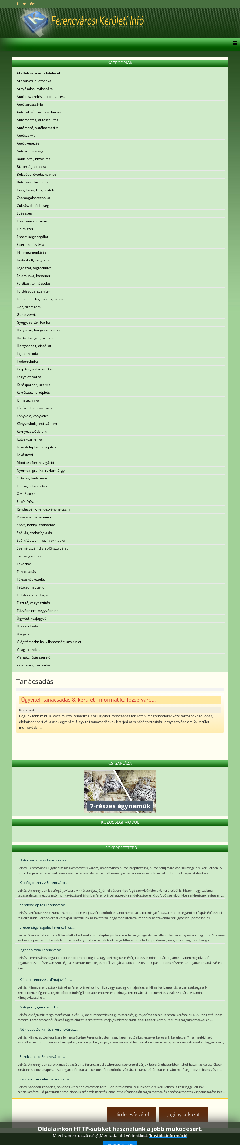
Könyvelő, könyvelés (33, 415)
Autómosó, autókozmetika (38, 127)
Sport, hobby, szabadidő (36, 524)
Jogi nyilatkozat (183, 1114)
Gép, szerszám (29, 306)
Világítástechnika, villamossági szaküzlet (49, 641)
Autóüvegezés (28, 143)
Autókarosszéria (30, 104)
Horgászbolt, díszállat (34, 345)
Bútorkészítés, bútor (33, 182)
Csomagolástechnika (33, 197)
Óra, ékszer (26, 493)
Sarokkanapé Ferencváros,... (42, 1056)
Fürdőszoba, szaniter (33, 291)
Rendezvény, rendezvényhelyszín (43, 509)
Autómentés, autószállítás (37, 119)
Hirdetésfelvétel (132, 1114)
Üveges (23, 633)
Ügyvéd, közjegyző (31, 618)
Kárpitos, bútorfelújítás (35, 369)
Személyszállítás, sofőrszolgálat (42, 548)
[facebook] (18, 3)
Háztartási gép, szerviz (35, 338)
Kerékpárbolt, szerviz (33, 384)
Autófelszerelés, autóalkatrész (41, 96)
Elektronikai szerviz (32, 221)
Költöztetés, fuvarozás (34, 408)
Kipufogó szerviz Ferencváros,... (45, 882)
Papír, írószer (27, 501)
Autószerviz (26, 135)
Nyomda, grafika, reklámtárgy (41, 470)
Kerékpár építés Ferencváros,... (44, 904)
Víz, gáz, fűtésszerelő (33, 657)
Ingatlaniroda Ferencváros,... (42, 949)
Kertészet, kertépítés (33, 392)
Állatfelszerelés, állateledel (38, 73)
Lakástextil (25, 454)
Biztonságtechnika (31, 166)
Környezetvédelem (32, 431)
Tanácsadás (26, 571)
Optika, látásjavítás (32, 486)
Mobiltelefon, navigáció (35, 462)
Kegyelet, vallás (29, 376)
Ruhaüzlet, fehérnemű (34, 517)
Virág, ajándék (28, 649)
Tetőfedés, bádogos (32, 595)
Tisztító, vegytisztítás (33, 602)
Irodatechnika (28, 361)
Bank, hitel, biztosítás (33, 158)
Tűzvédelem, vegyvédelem (38, 610)
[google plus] (32, 3)
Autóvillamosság (30, 151)
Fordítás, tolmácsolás (34, 283)
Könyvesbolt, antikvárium (37, 423)
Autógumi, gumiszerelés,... (41, 1007)
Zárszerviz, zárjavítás (34, 665)
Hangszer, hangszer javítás (38, 330)
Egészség (24, 213)
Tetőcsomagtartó (30, 587)
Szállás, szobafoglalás (34, 532)
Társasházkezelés (31, 579)
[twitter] (24, 3)
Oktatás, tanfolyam (32, 478)
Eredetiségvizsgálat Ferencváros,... (47, 927)
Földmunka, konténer (33, 275)
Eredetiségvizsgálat (32, 236)
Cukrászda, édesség (33, 205)
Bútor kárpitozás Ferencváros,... (45, 860)
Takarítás (24, 563)
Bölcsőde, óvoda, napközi (37, 174)
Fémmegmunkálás (31, 252)
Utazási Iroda (27, 626)
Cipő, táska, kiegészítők (35, 190)
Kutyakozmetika (29, 439)
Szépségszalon (29, 556)
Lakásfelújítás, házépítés (36, 447)
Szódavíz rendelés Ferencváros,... (46, 1079)
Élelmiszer (25, 228)
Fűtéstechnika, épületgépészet (41, 299)
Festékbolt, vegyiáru (33, 260)
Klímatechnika (28, 400)
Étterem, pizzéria (30, 244)
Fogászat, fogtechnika (34, 267)
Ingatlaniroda (27, 353)
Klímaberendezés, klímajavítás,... (46, 979)
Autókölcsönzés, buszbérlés (39, 112)
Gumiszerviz (27, 314)
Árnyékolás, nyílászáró (35, 88)
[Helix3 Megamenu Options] (233, 44)
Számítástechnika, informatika (41, 540)
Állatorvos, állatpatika (34, 80)
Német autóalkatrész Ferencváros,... (49, 1029)
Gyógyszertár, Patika (33, 322)
